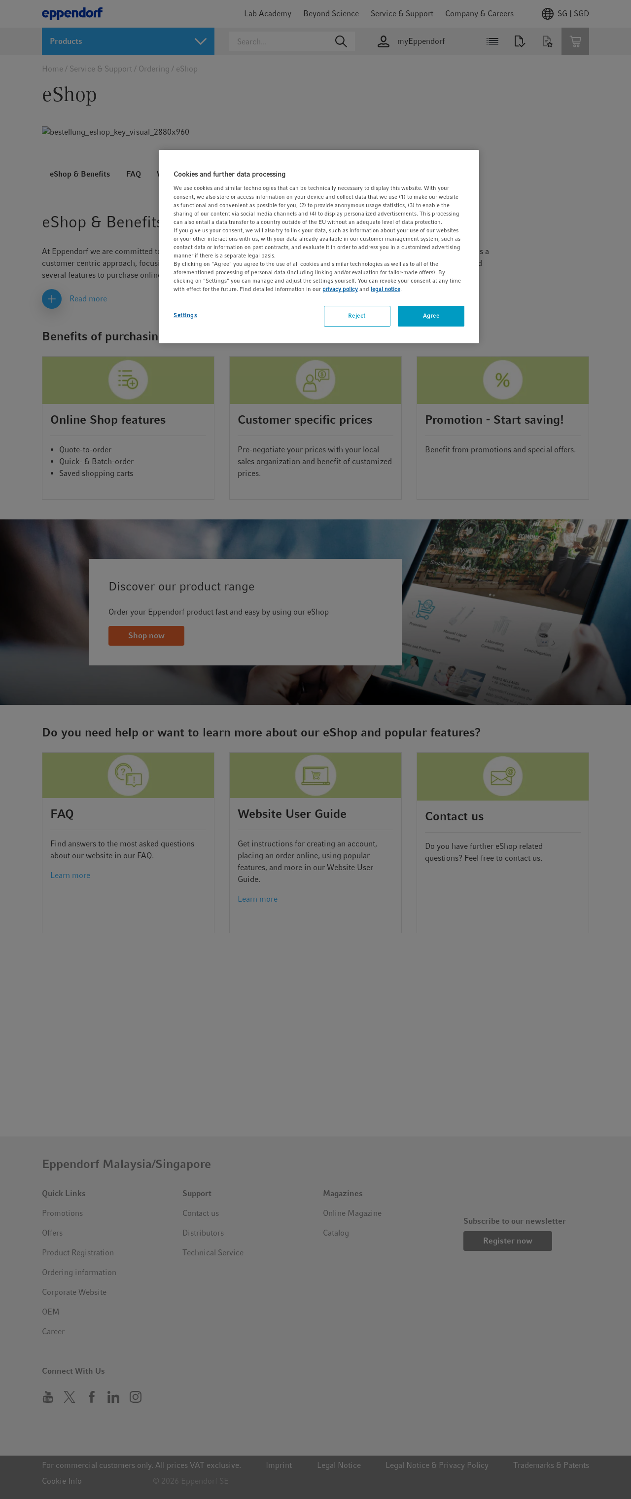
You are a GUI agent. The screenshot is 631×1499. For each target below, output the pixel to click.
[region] (319, 246)
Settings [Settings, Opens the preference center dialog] (185, 315)
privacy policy (340, 289)
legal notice (385, 289)
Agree (431, 315)
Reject (356, 315)
